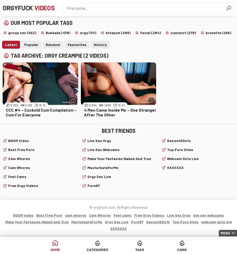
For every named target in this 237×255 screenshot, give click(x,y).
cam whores (19, 158)
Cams (182, 249)
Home (55, 249)
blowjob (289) (118, 32)
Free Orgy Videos (23, 185)
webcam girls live (183, 158)
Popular (31, 44)
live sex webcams (103, 149)
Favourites (77, 44)
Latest (11, 44)
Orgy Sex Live (99, 176)
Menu (225, 233)
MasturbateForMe (102, 167)
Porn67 (93, 185)
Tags (139, 249)
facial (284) (150, 32)
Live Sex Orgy (99, 140)
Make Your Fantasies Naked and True (119, 158)
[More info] (73, 100)
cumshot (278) (183, 32)
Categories (97, 249)
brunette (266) (218, 32)
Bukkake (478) (58, 32)
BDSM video (18, 140)
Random (53, 44)
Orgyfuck (29, 8)
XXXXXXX (175, 167)
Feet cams (17, 176)
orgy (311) (88, 32)
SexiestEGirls (179, 140)
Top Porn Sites (180, 149)
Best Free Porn (21, 149)
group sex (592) (22, 32)
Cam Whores (19, 167)
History (100, 44)
